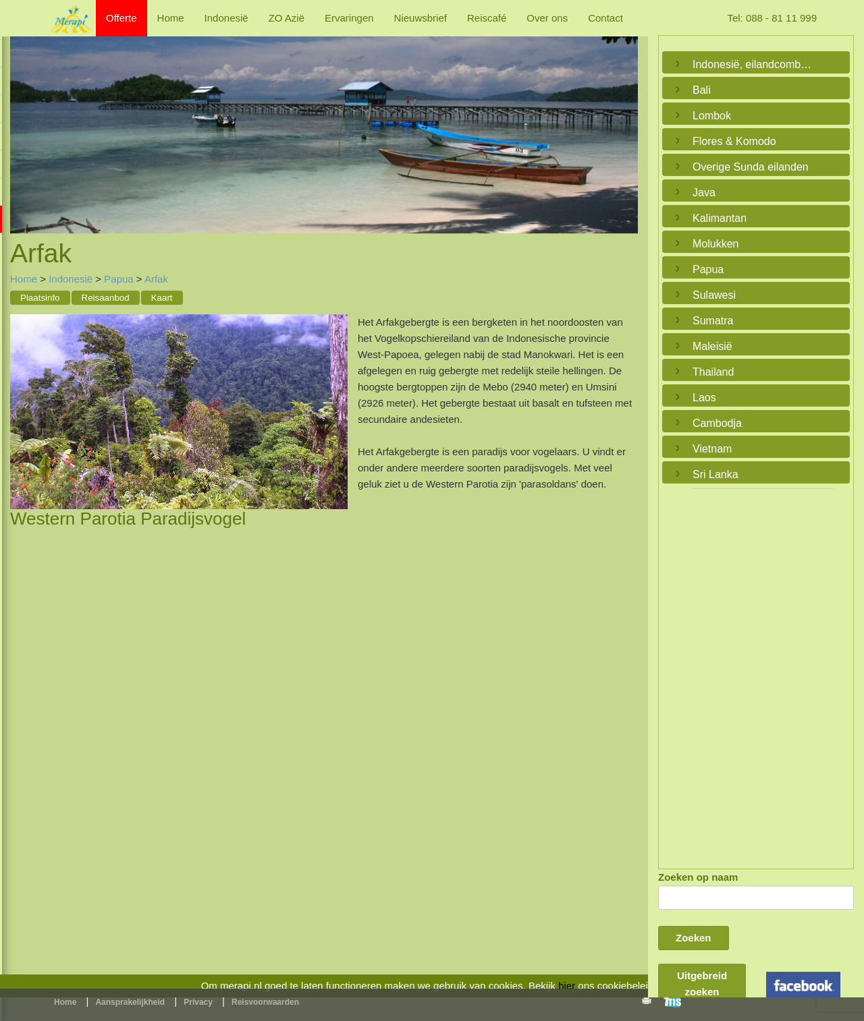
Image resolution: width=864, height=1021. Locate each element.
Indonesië (226, 18)
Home (170, 18)
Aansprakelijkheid (130, 1002)
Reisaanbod (106, 298)
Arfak (156, 279)
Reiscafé (486, 18)
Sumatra (713, 320)
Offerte (121, 18)
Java (704, 192)
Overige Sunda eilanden (751, 167)
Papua (118, 279)
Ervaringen (349, 18)
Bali (702, 90)
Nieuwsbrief (420, 18)
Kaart (162, 298)
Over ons (547, 18)
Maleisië (712, 346)
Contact (605, 18)
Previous (24, 121)
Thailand (713, 372)
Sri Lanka (715, 474)
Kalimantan (720, 218)
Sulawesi (714, 295)
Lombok (712, 115)
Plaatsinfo (40, 298)
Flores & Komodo (734, 141)
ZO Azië (286, 18)
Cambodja (717, 423)
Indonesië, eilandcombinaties (753, 64)
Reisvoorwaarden (265, 1002)
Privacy (198, 1002)
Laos (704, 397)
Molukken (715, 244)
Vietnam (712, 449)
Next (624, 121)
